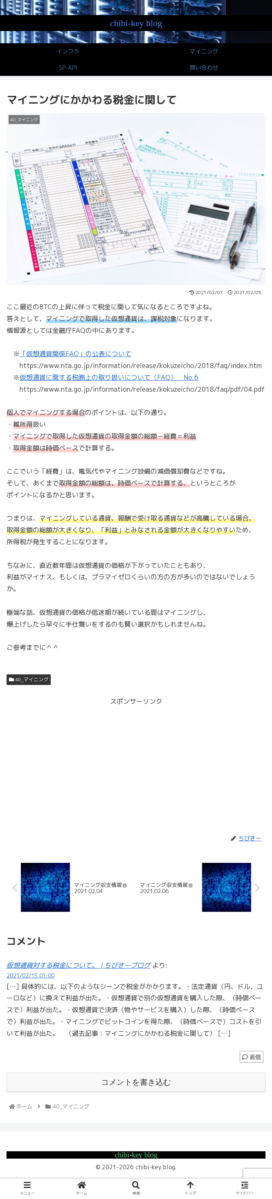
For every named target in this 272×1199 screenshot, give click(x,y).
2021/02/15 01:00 (30, 976)
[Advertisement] (136, 764)
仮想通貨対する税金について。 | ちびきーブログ (78, 965)
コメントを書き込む (136, 1082)
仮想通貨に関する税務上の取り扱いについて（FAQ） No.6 (109, 377)
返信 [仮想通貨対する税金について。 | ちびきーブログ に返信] (251, 1057)
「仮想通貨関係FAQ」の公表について (75, 353)
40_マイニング (28, 679)
